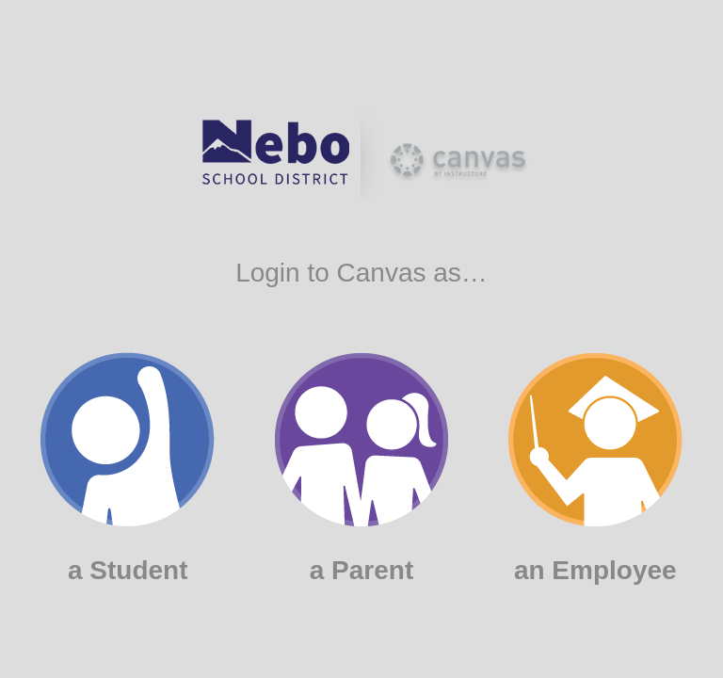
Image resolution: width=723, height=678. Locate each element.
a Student (127, 468)
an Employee (595, 469)
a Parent (361, 469)
